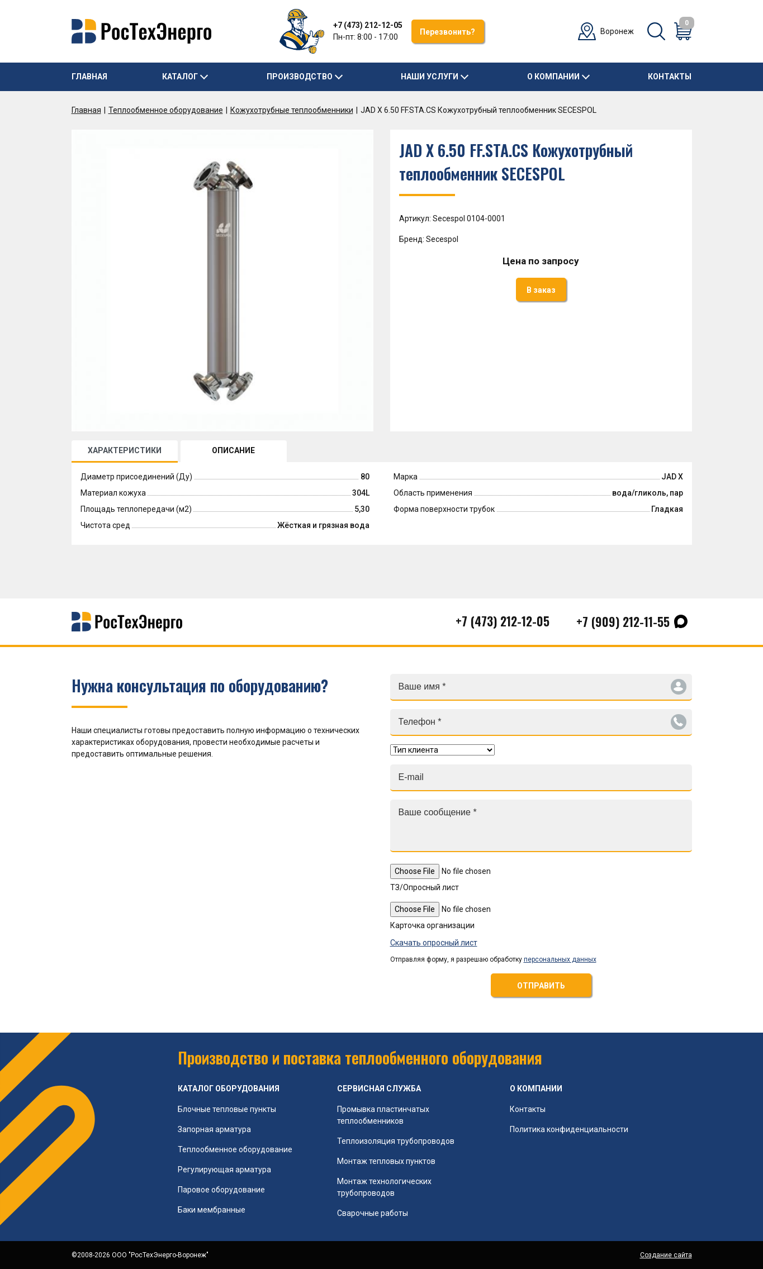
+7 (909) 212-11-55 (623, 621)
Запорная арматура (214, 1129)
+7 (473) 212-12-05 (367, 25)
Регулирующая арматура (224, 1169)
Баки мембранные (211, 1209)
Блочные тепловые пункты (227, 1109)
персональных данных (560, 959)
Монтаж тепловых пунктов (386, 1161)
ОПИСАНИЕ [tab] (233, 450)
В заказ (541, 290)
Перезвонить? (447, 31)
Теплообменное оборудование (165, 110)
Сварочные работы (372, 1213)
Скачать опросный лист (433, 942)
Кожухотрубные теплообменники (291, 110)
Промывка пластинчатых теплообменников (383, 1115)
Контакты (669, 76)
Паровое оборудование (221, 1189)
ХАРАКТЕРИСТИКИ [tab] (125, 450)
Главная (89, 76)
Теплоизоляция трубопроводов (395, 1141)
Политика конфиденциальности (569, 1129)
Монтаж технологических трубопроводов (384, 1187)
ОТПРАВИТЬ (541, 985)
